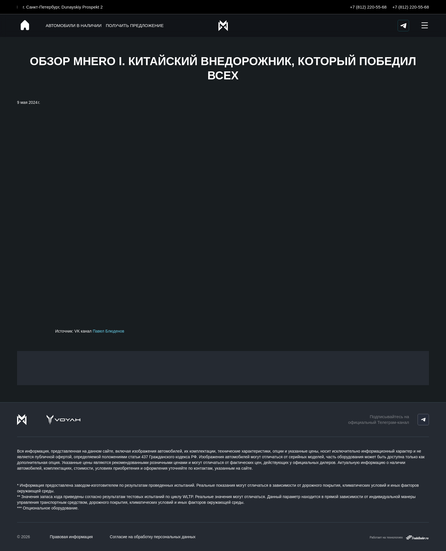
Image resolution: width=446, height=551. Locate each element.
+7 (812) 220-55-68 (368, 7)
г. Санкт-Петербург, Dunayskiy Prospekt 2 (63, 7)
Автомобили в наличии (72, 25)
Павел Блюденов (108, 331)
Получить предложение (133, 25)
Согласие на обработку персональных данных (152, 537)
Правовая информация (71, 537)
